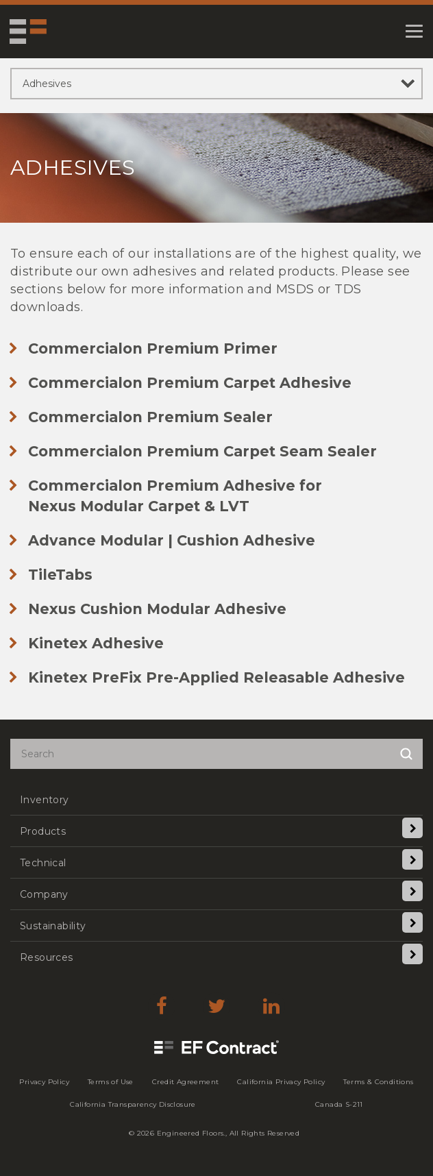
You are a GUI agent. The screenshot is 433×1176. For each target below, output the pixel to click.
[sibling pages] (216, 83)
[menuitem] (216, 799)
